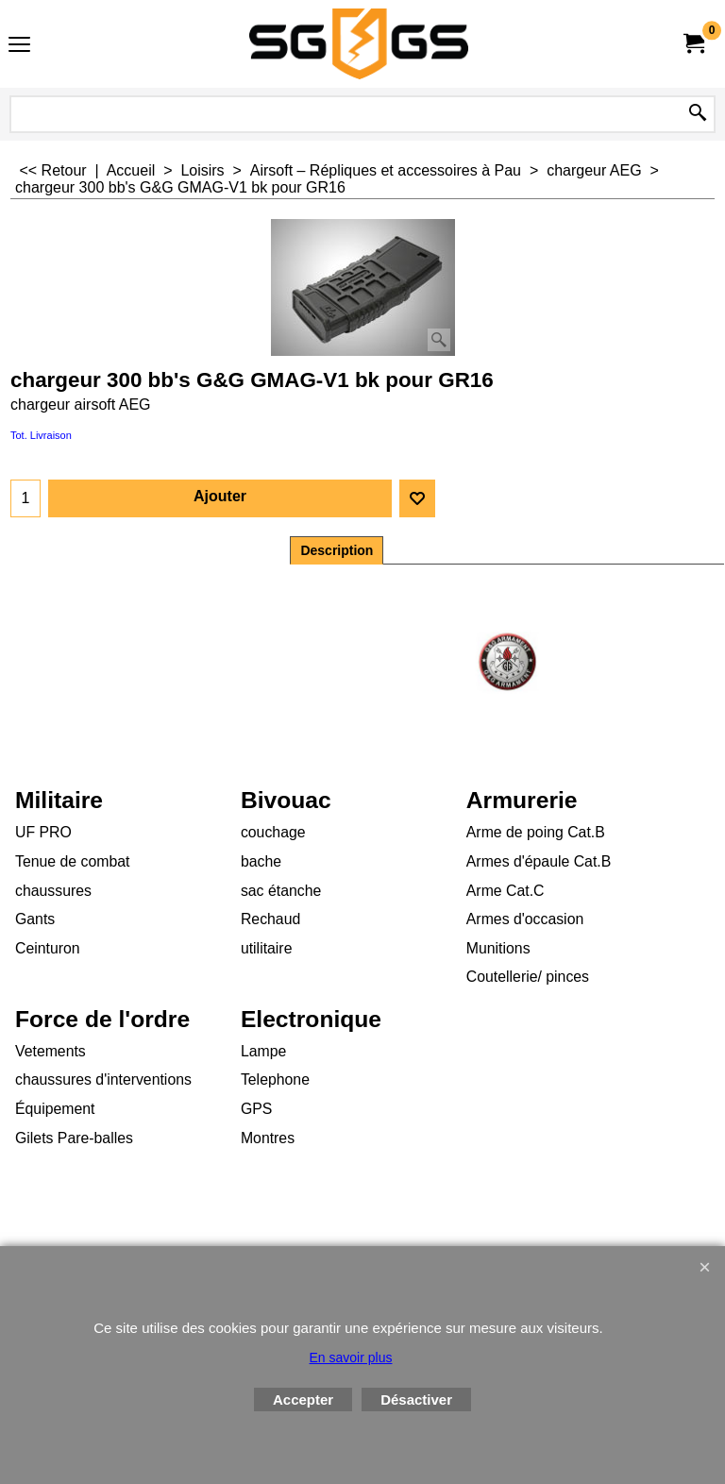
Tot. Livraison (41, 435)
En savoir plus (351, 1357)
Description (336, 550)
